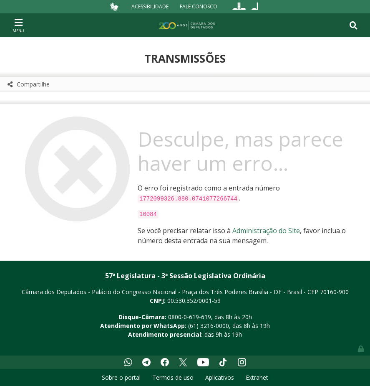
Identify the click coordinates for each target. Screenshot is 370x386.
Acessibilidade (150, 6)
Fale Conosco (198, 6)
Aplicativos (219, 377)
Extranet (257, 377)
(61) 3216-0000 (208, 326)
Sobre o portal (121, 377)
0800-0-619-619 (189, 317)
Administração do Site (266, 230)
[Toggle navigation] (18, 25)
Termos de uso (173, 377)
